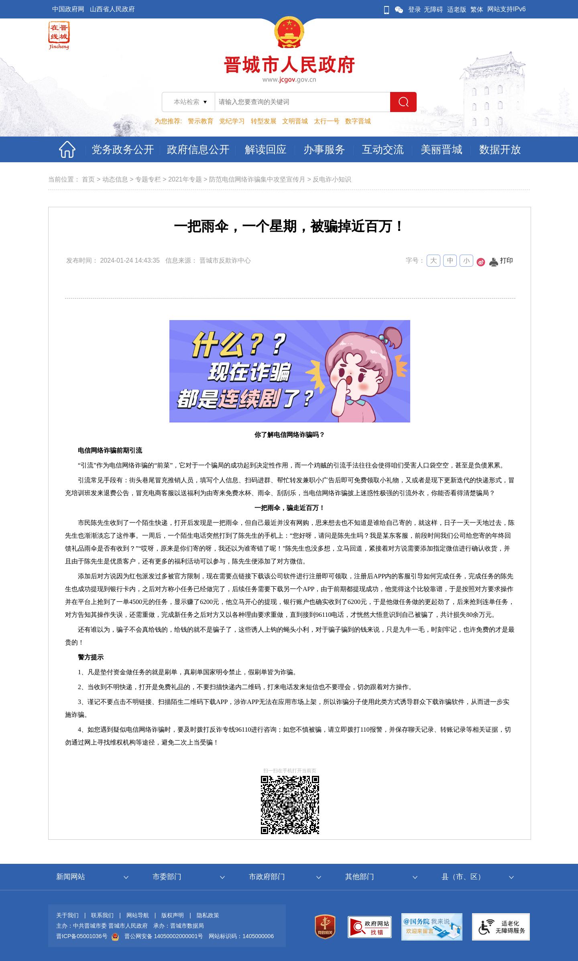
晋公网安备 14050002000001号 (164, 936)
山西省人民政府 (112, 9)
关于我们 (67, 915)
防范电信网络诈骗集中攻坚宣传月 (257, 179)
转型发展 (264, 121)
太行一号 (327, 121)
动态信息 (115, 179)
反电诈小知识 (332, 179)
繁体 (476, 9)
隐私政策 (208, 915)
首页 (88, 179)
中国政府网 (68, 9)
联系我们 (102, 915)
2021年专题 (185, 179)
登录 (414, 9)
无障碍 (433, 9)
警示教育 (201, 121)
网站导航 (137, 915)
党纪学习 (232, 121)
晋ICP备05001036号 (82, 936)
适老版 (456, 9)
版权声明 (172, 915)
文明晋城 (295, 121)
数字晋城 (358, 121)
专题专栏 (148, 179)
